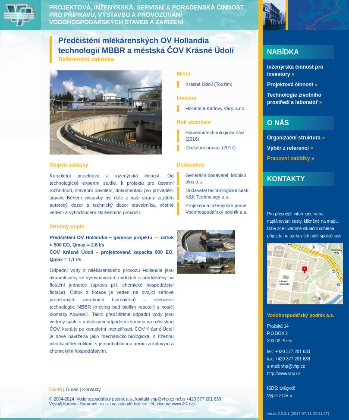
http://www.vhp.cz (284, 373)
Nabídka (283, 52)
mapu (332, 221)
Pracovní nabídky (290, 158)
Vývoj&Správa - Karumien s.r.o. (79, 403)
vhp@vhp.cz (162, 399)
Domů (55, 389)
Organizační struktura (296, 138)
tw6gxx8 (288, 388)
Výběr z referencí (290, 148)
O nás (72, 389)
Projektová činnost (292, 85)
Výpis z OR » (279, 395)
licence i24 (144, 403)
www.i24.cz (182, 403)
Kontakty (91, 389)
